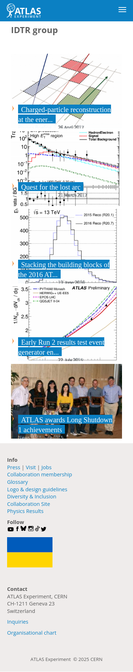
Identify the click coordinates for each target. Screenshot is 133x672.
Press (13, 467)
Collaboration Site (28, 503)
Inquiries (17, 621)
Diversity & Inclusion (31, 496)
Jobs (46, 467)
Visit (31, 467)
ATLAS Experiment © (54, 659)
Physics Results (25, 510)
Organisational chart (31, 632)
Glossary (17, 481)
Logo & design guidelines (37, 489)
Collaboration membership (39, 474)
